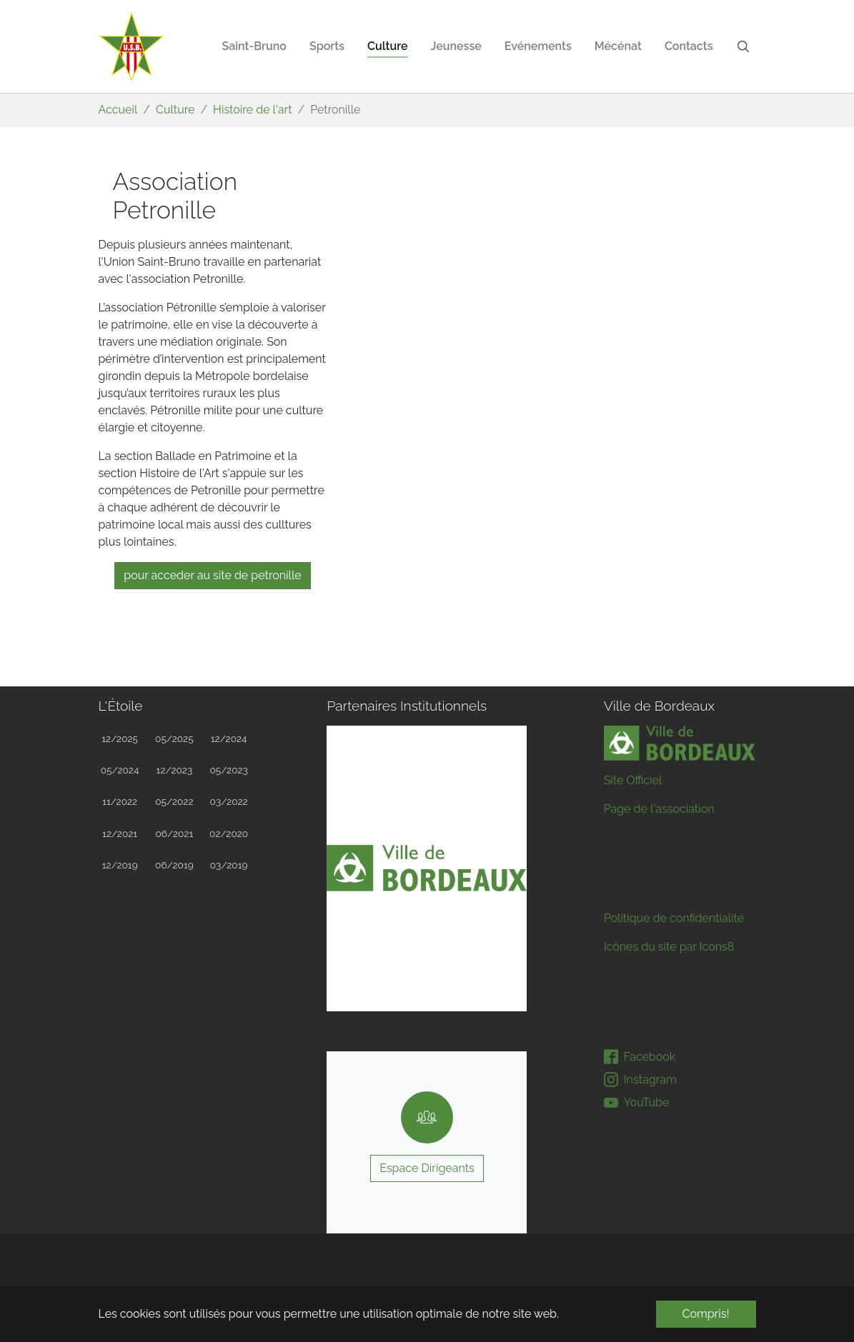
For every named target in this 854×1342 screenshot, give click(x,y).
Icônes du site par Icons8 (669, 946)
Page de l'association (659, 809)
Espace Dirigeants (427, 1168)
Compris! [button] (706, 1314)
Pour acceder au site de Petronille (212, 575)
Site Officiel (633, 780)
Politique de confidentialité (674, 918)
